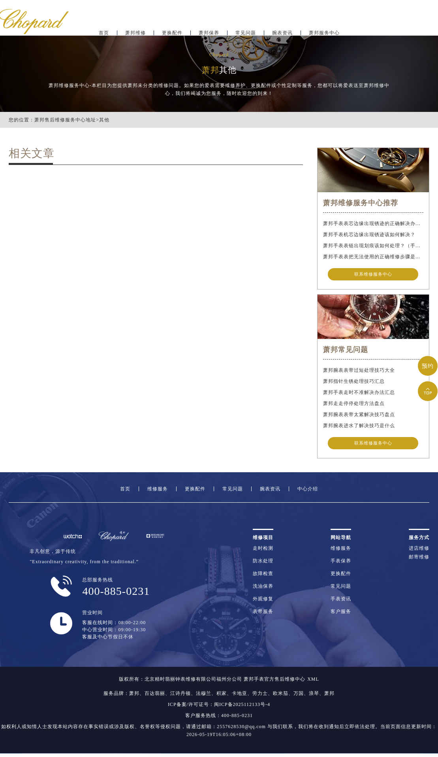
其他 (104, 119)
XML (313, 682)
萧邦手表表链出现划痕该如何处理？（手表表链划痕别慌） (373, 245)
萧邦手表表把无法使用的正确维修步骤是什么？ (373, 256)
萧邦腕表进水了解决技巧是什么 (359, 427)
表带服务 (263, 614)
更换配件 (172, 30)
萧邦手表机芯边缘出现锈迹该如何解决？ (369, 234)
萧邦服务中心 (324, 30)
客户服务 (341, 614)
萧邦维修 (135, 30)
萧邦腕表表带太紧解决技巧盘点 (359, 416)
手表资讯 (341, 602)
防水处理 (263, 564)
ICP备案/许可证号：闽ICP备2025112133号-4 (219, 708)
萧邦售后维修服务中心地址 (65, 119)
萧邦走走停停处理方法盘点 (354, 405)
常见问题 (245, 30)
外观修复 (263, 602)
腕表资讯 (282, 30)
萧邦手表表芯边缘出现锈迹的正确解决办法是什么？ (373, 223)
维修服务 (157, 492)
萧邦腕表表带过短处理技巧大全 (359, 372)
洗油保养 (263, 589)
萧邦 (134, 697)
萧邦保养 (209, 30)
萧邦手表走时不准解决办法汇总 (359, 394)
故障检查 (263, 576)
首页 (104, 30)
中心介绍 (307, 492)
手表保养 (341, 564)
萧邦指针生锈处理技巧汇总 (354, 383)
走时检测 (263, 551)
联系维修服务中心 (373, 274)
